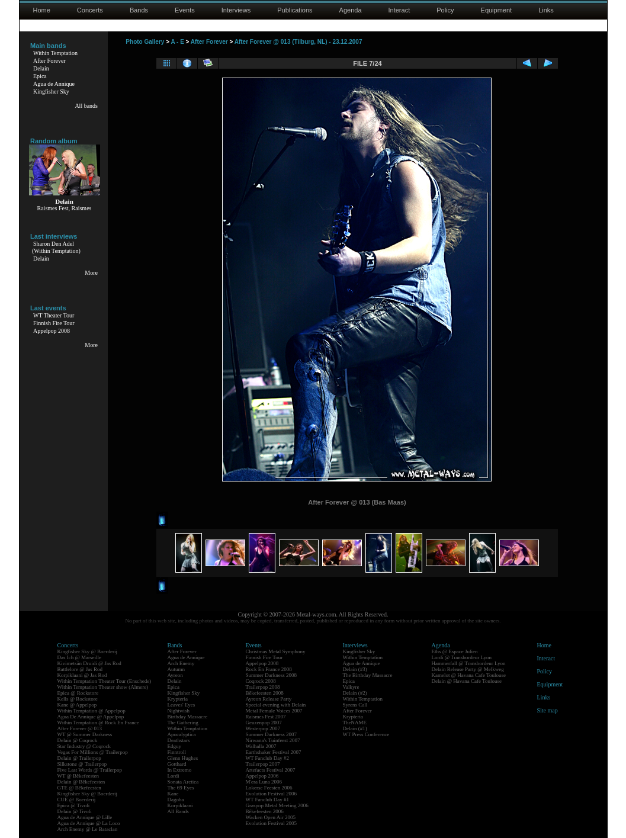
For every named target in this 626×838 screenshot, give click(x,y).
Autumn (176, 669)
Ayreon (175, 675)
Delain (41, 68)
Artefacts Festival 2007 (271, 770)
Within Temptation (55, 53)
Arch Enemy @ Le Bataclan (87, 829)
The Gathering (183, 722)
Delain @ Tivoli (74, 811)
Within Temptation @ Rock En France (98, 722)
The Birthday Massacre (368, 675)
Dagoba (176, 799)
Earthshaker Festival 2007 (273, 752)
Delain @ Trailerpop (79, 758)
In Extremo (180, 770)
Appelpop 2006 (262, 776)
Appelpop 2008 (51, 331)
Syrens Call (355, 705)
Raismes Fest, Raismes (64, 208)
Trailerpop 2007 (263, 764)
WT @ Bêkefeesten (78, 776)
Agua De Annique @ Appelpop (90, 717)
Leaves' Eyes (181, 705)
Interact (399, 10)
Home (41, 10)
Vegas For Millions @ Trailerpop (92, 752)
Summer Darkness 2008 (271, 675)
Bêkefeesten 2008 (265, 693)
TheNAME (355, 722)
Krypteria (178, 699)
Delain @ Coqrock (77, 740)
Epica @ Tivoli (73, 805)
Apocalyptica (182, 734)
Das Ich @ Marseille (79, 657)
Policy (445, 10)
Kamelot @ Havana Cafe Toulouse (469, 675)
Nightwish (179, 711)
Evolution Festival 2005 (271, 823)
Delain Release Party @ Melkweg (468, 669)
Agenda (350, 10)
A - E (177, 41)
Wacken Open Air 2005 (271, 817)
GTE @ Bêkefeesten (79, 788)
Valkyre (351, 687)
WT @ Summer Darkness (85, 734)
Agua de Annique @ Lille (85, 817)
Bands (139, 10)
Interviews (236, 10)
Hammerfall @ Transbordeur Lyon (469, 663)
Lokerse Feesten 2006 (269, 788)
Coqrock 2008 (261, 681)
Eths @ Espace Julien (455, 651)
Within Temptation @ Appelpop (91, 711)
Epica (40, 76)
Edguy (175, 746)
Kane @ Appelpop (77, 705)
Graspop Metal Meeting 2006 (277, 805)
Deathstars (179, 740)
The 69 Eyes (181, 788)
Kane (173, 794)
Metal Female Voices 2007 (274, 711)
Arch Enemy (181, 663)
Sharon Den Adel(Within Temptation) (56, 247)
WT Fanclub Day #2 (268, 758)
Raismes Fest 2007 (266, 717)
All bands (86, 105)
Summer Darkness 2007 (271, 734)
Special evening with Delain (276, 705)
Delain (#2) (355, 693)
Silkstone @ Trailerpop (82, 764)
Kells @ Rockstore (77, 699)
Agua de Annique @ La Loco (88, 823)
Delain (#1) (355, 728)
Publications (294, 10)
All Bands (178, 811)
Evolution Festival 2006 (271, 794)
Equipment (496, 10)
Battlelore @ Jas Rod (80, 669)
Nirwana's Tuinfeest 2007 (273, 740)
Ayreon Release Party (269, 699)
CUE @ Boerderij (76, 799)
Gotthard (177, 764)
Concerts (90, 10)
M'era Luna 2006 (264, 782)
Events (185, 10)
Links (546, 10)
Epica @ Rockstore (78, 693)
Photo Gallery (145, 41)
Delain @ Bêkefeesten (81, 782)
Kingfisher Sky (51, 91)
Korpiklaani (180, 805)
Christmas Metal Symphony (276, 651)
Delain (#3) (355, 669)
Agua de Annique (54, 84)
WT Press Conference (366, 734)
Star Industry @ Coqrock (84, 746)
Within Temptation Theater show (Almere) (103, 687)
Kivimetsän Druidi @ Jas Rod (89, 663)
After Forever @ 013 (79, 728)
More (91, 272)
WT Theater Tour (53, 315)
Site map (547, 710)
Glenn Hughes (183, 758)
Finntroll (177, 752)
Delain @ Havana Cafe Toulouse (467, 681)
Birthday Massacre (188, 717)
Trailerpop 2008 (263, 687)
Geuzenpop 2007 (264, 722)
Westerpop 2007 (263, 728)
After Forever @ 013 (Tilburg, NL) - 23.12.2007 (298, 41)
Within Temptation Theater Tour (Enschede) (104, 681)
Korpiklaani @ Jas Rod (82, 675)
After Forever (49, 60)
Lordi (173, 776)
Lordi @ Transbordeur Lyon (462, 657)
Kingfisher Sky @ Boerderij (87, 651)
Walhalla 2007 (261, 746)
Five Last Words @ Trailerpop (89, 770)
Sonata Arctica (183, 782)
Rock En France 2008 (269, 669)
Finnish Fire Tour (54, 323)
